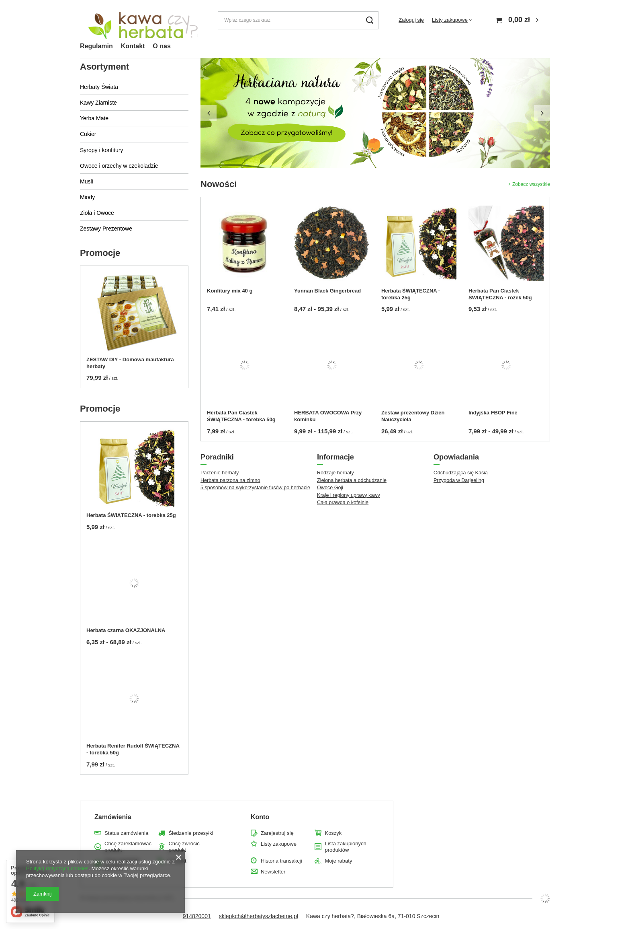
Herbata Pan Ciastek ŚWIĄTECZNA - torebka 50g (241, 416)
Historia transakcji (281, 861)
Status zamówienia (126, 833)
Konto (260, 817)
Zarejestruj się (277, 833)
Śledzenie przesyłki (190, 833)
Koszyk (333, 833)
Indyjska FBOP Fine (493, 413)
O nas (161, 46)
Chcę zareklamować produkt (127, 846)
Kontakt (133, 46)
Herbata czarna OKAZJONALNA (126, 630)
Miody (87, 197)
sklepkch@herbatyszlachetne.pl (258, 916)
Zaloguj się (411, 20)
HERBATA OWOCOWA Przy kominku (328, 416)
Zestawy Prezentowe (106, 228)
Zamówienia (112, 817)
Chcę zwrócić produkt (183, 846)
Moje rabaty (338, 861)
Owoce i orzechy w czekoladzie (119, 166)
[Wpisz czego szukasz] (298, 20)
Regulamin (96, 46)
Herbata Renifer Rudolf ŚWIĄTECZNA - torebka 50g (132, 749)
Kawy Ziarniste (98, 102)
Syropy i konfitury (101, 150)
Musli (86, 181)
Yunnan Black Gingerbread (327, 291)
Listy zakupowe (450, 20)
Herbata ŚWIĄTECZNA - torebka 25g (131, 515)
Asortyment (104, 67)
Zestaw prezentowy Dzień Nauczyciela (412, 416)
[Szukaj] (369, 20)
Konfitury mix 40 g (229, 291)
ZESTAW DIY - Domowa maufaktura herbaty (130, 362)
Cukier (88, 134)
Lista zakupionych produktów (345, 846)
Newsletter (273, 872)
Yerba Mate (94, 118)
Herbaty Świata (99, 87)
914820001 (197, 916)
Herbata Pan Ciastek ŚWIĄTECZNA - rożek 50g (500, 294)
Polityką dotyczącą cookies (57, 868)
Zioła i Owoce (97, 213)
